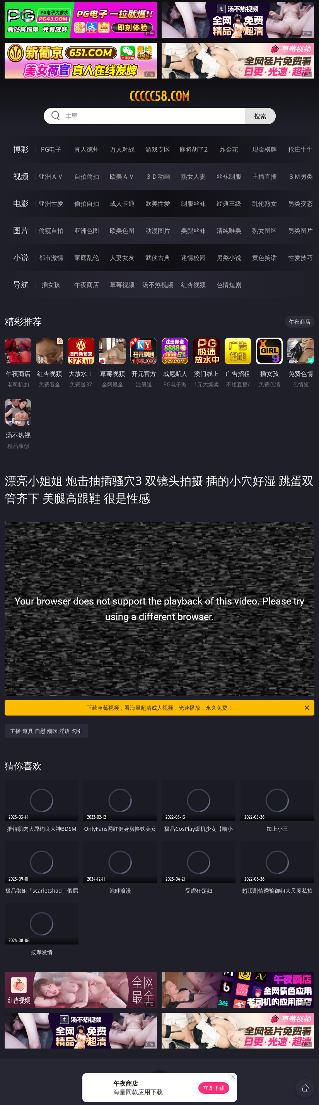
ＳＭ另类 (300, 176)
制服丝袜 (193, 203)
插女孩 (51, 284)
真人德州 (86, 149)
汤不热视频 (157, 284)
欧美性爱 (157, 203)
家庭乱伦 (86, 257)
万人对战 (122, 149)
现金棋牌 (264, 149)
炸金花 (229, 149)
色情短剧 (229, 284)
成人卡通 (122, 203)
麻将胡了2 (193, 149)
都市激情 (51, 257)
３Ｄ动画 (157, 176)
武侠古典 (157, 257)
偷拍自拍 (86, 203)
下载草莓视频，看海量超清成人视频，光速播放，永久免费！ (198, 707)
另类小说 (229, 257)
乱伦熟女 (264, 203)
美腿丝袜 (193, 230)
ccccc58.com (159, 96)
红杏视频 (193, 284)
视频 (21, 176)
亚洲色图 (86, 230)
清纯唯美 (229, 230)
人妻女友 (122, 257)
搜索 (260, 116)
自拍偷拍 (86, 176)
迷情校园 (193, 257)
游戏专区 (157, 149)
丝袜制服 (229, 176)
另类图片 (300, 230)
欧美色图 (122, 230)
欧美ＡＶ (122, 176)
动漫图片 (157, 230)
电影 (21, 203)
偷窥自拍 (51, 230)
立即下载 (214, 1087)
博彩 (21, 149)
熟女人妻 (193, 176)
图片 (21, 230)
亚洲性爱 (51, 203)
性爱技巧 (300, 257)
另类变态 (300, 203)
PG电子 (51, 149)
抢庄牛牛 (300, 149)
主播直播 (264, 176)
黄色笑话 (264, 257)
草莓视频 (122, 284)
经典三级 (229, 203)
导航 (21, 284)
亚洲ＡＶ (51, 176)
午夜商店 (86, 284)
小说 (21, 257)
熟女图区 (264, 230)
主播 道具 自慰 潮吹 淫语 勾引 (46, 730)
